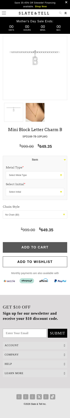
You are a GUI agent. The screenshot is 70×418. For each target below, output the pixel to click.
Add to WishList (35, 262)
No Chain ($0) (35, 214)
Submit (57, 333)
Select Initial (15, 184)
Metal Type (15, 167)
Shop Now (41, 6)
